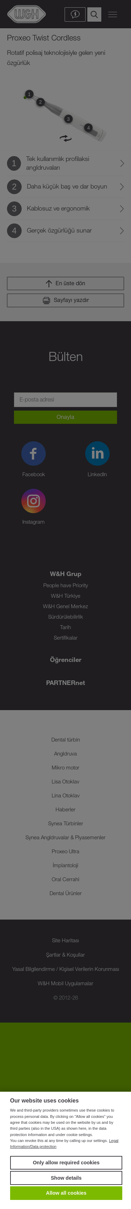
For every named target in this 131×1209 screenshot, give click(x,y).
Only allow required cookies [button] (66, 1162)
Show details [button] (66, 1178)
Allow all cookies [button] (66, 1193)
